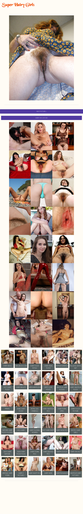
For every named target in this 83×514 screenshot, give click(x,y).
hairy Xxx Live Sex (41, 118)
